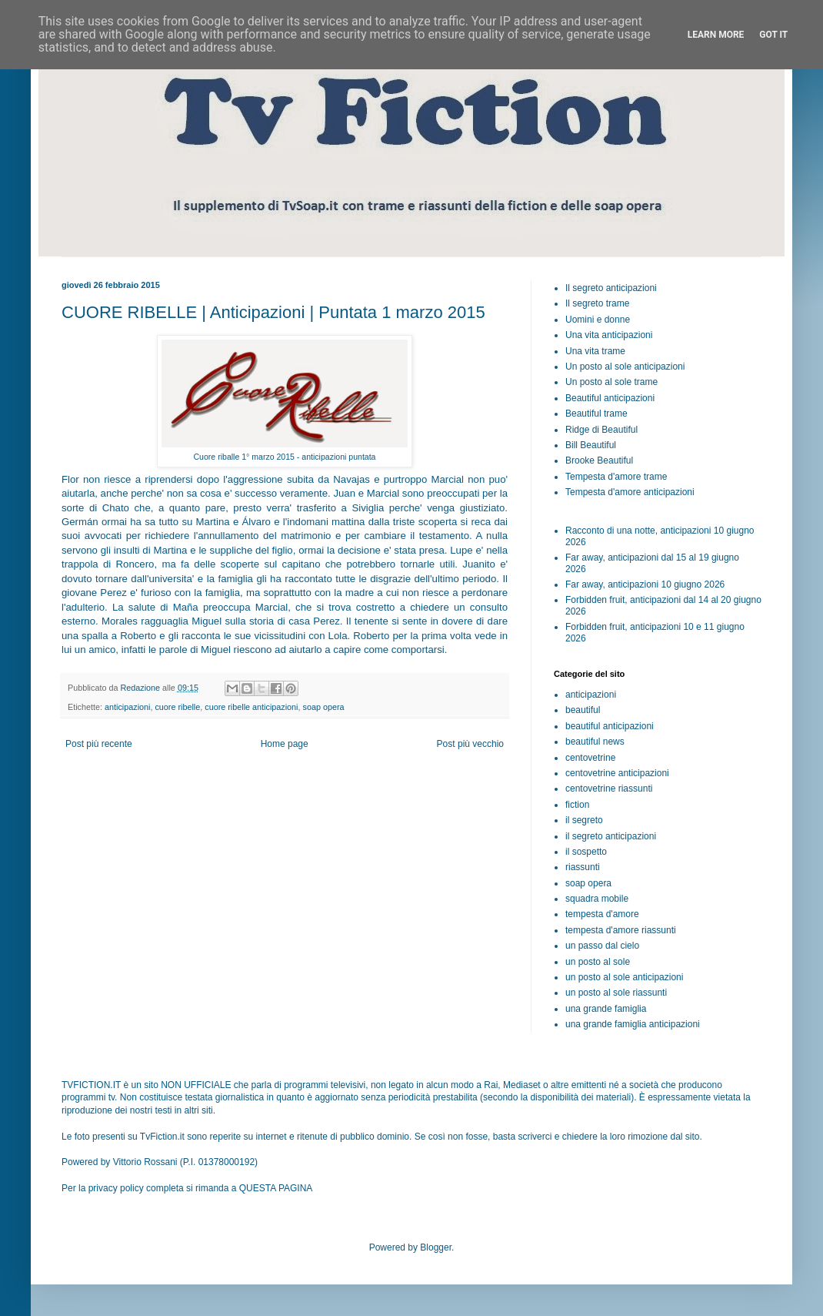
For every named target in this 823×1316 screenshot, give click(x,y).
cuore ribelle (177, 707)
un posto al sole (597, 961)
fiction (577, 804)
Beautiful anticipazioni (610, 398)
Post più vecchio (470, 743)
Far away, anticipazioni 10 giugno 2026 (645, 584)
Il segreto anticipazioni (611, 288)
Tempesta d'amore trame (616, 476)
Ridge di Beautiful (601, 429)
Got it (773, 34)
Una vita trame (595, 351)
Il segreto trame (597, 303)
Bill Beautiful (590, 445)
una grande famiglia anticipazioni (632, 1024)
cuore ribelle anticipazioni (251, 707)
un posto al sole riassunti (616, 992)
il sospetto (586, 851)
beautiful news (595, 741)
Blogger (435, 1247)
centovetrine (590, 757)
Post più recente (98, 743)
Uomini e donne (597, 319)
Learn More (716, 34)
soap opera (324, 707)
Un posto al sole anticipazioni (625, 366)
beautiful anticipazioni (609, 726)
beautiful (582, 710)
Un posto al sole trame (611, 382)
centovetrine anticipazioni (617, 773)
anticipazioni (127, 707)
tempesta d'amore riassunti (620, 930)
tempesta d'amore (602, 914)
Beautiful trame (596, 413)
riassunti (582, 867)
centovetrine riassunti (608, 788)
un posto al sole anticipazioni (624, 977)
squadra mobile (596, 898)
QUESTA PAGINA (276, 1188)
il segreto (584, 820)
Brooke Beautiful (599, 460)
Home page (284, 743)
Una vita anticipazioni (608, 335)
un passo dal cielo (602, 945)
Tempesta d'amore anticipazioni (630, 492)
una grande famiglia (605, 1008)
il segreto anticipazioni (610, 836)
